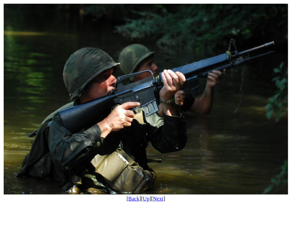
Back (133, 199)
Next (158, 199)
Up (146, 199)
